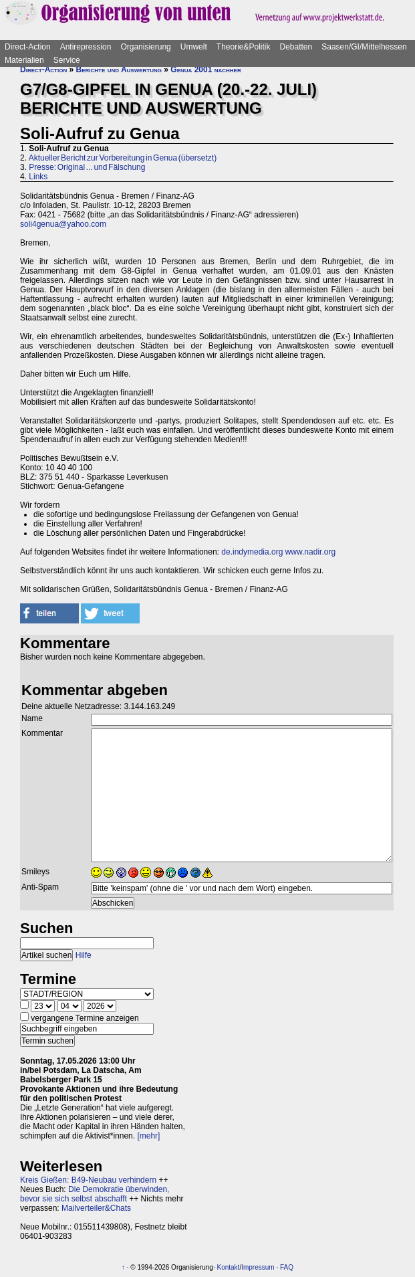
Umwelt (193, 47)
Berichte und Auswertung (119, 69)
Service (66, 60)
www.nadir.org (310, 552)
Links (38, 176)
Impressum (257, 1267)
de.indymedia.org (252, 552)
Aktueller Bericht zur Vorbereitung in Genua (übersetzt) (123, 158)
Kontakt (228, 1267)
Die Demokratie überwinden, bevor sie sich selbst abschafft (94, 1194)
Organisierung (145, 47)
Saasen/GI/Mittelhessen (363, 47)
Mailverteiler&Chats (96, 1208)
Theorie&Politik (244, 47)
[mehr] (148, 1136)
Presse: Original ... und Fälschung (87, 167)
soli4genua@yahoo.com (63, 224)
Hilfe (84, 955)
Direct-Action (28, 47)
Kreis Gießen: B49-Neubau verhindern (88, 1180)
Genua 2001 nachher (205, 69)
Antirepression (86, 47)
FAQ (286, 1267)
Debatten (296, 47)
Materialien (24, 60)
